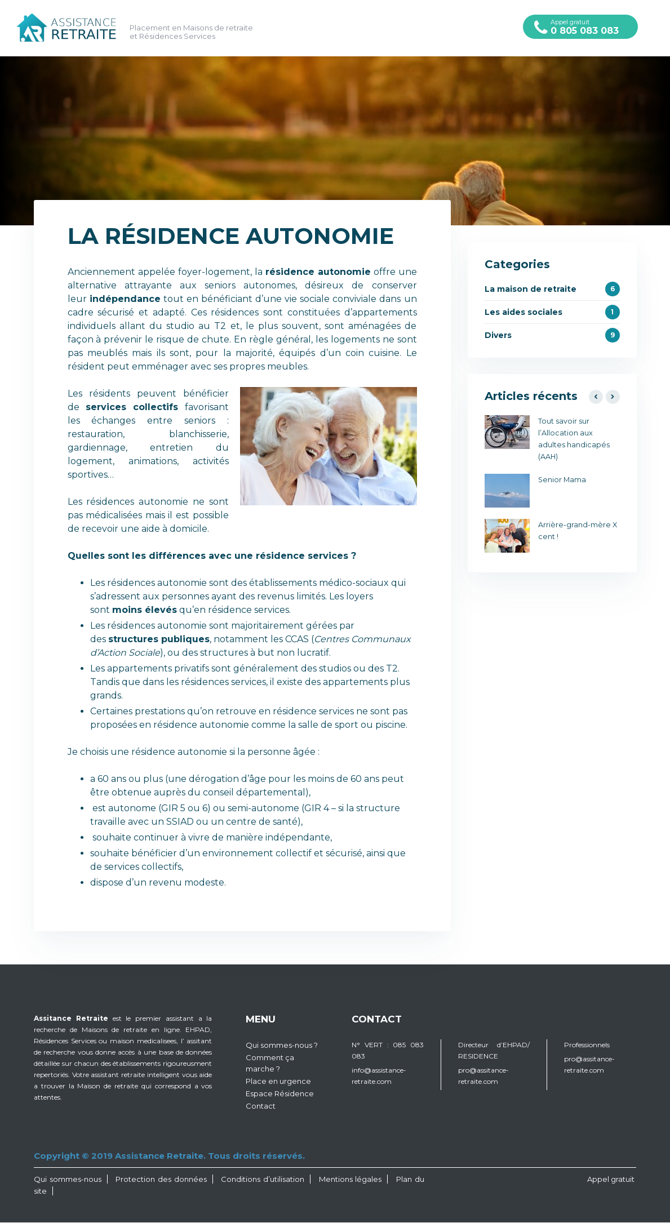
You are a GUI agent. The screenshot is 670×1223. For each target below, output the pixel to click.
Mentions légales (350, 1179)
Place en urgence (278, 1081)
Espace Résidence (280, 1094)
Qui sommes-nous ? (282, 1045)
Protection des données (161, 1179)
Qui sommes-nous (67, 1179)
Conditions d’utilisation (262, 1179)
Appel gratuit (580, 27)
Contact (261, 1106)
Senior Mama (562, 480)
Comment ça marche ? (270, 1063)
